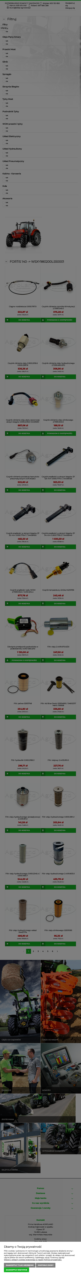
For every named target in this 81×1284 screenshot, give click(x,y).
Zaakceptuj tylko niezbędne (20, 1265)
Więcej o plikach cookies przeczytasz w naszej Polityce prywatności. (33, 1260)
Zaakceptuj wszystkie (16, 1270)
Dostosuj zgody (46, 1265)
